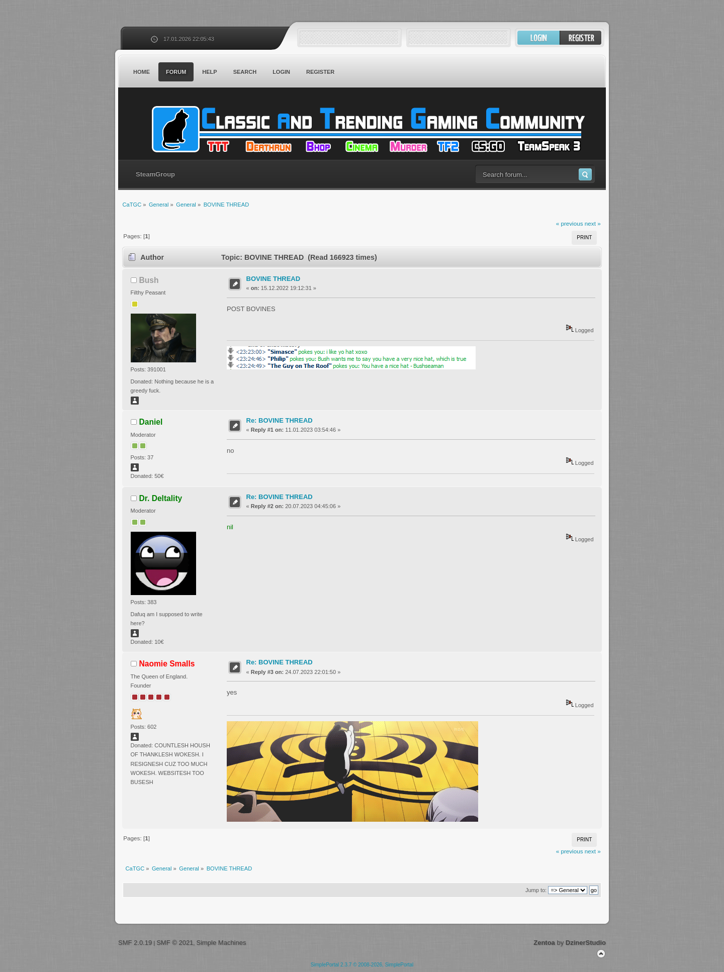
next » (593, 223)
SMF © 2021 (174, 942)
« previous (569, 223)
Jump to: (536, 890)
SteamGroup (155, 174)
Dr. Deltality (161, 498)
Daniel (151, 422)
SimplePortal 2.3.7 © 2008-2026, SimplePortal (362, 964)
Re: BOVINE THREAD (279, 420)
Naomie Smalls (167, 663)
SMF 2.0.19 (135, 942)
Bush (149, 280)
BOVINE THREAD (273, 278)
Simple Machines (221, 942)
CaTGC (367, 129)
